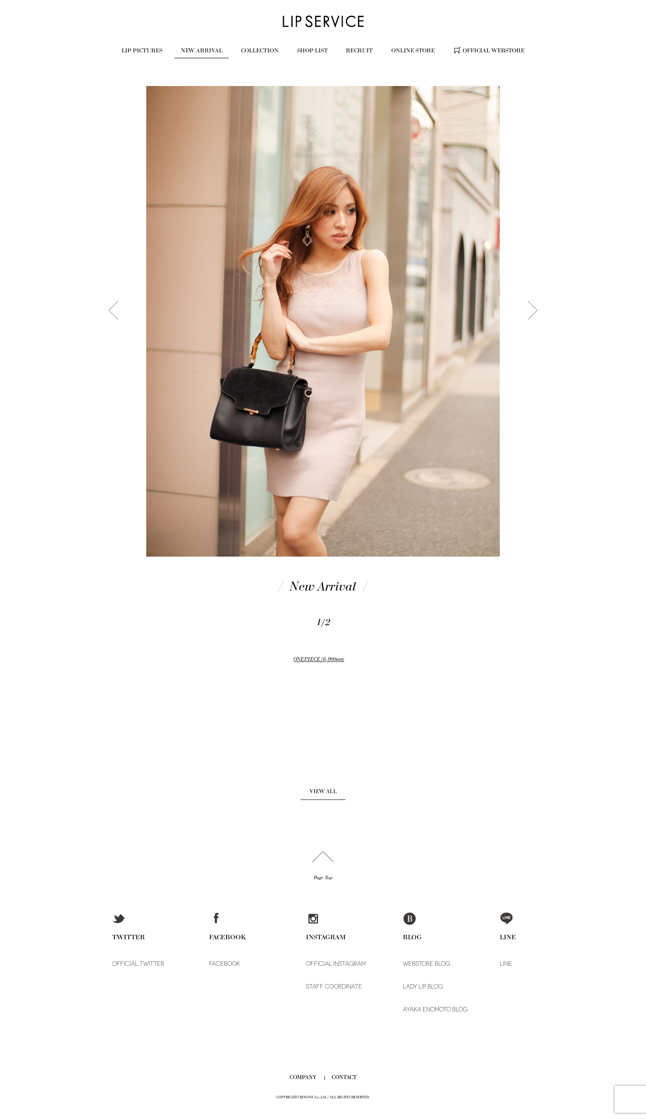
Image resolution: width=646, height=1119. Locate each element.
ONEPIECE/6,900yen (318, 659)
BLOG (412, 937)
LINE (508, 937)
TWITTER (128, 937)
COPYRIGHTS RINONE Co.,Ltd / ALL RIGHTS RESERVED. (323, 1097)
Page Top (323, 878)
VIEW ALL (323, 791)
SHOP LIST (312, 50)
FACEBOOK (227, 937)
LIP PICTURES (142, 50)
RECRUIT (359, 50)
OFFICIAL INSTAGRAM (336, 963)
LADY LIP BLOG (423, 986)
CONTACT (344, 1077)
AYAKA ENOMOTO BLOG (435, 1009)
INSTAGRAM (326, 937)
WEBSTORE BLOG (426, 963)
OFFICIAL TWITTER (138, 963)
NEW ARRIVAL (202, 50)
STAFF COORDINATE (334, 986)
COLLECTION (260, 50)
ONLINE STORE (413, 50)
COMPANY (303, 1077)
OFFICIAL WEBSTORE (493, 50)
